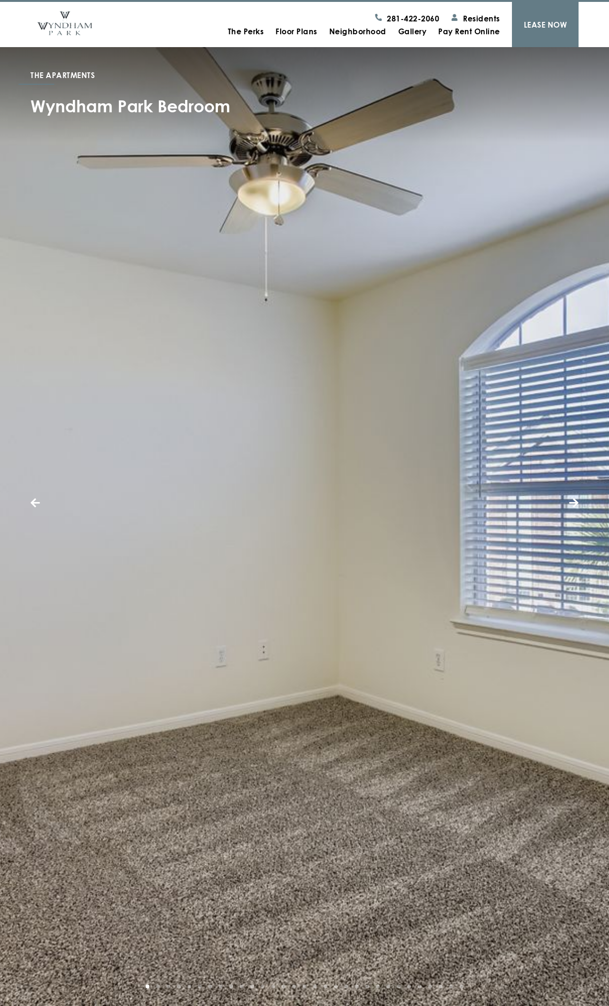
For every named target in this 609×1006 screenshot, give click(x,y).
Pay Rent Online (469, 31)
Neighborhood (357, 31)
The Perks (246, 31)
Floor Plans (296, 31)
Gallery (412, 31)
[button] (49, 503)
